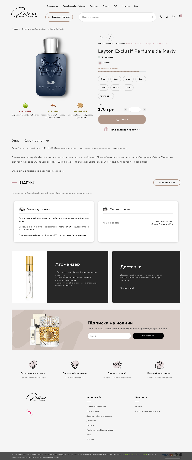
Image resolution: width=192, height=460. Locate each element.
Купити (124, 119)
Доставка (94, 6)
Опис (15, 141)
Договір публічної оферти (74, 6)
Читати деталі (127, 288)
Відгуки (90, 439)
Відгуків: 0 (150, 44)
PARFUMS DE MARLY (134, 44)
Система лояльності (96, 406)
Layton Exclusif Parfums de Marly (48, 29)
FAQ (115, 6)
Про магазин (52, 6)
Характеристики (36, 141)
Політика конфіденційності (100, 430)
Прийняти (173, 456)
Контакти (126, 6)
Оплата (106, 6)
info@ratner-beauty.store (147, 411)
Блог (136, 6)
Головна (16, 29)
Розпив (25, 29)
